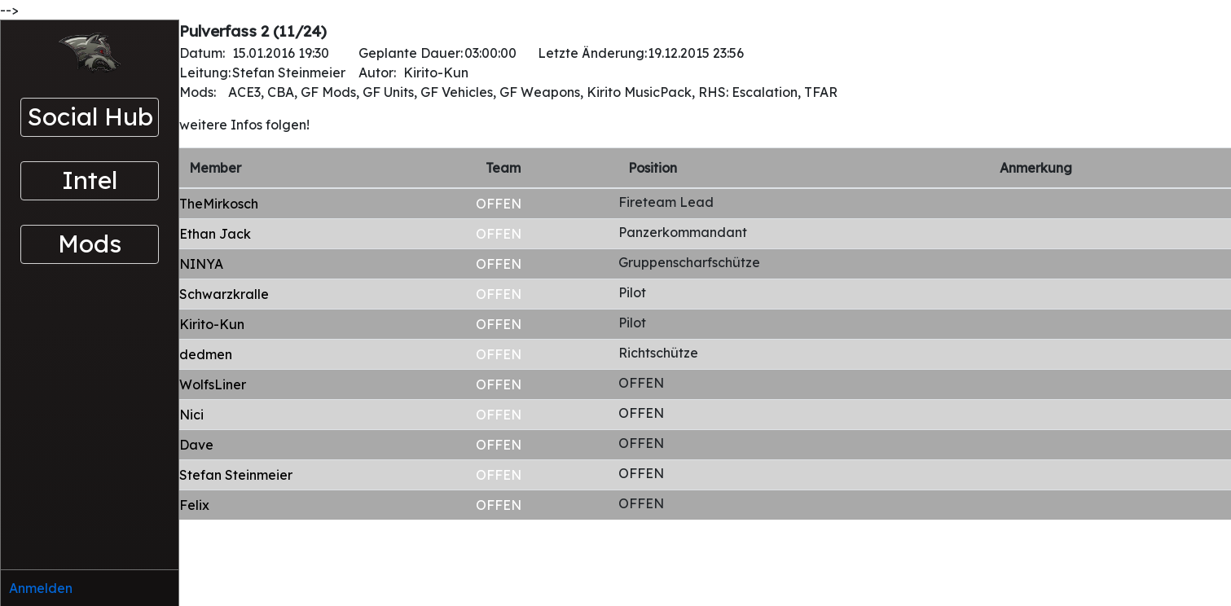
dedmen (205, 354)
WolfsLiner (212, 384)
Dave (196, 445)
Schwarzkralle (224, 294)
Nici (191, 414)
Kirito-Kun (211, 324)
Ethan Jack (215, 234)
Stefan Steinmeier (235, 475)
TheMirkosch (218, 203)
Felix (194, 505)
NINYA (201, 264)
